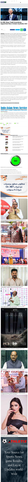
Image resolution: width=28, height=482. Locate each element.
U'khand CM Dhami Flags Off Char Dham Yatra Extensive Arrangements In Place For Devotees (13, 394)
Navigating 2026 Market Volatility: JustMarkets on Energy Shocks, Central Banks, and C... (11, 174)
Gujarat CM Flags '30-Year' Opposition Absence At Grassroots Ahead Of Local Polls (14, 267)
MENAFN (2, 114)
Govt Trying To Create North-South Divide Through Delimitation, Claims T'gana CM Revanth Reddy (12, 288)
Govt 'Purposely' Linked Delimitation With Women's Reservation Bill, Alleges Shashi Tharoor (12, 245)
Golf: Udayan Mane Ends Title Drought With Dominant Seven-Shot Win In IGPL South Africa (12, 308)
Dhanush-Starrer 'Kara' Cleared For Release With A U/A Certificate (12, 350)
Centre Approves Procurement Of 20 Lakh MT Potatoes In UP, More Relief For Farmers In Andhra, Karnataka (14, 222)
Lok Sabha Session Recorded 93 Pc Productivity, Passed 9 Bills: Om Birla (13, 370)
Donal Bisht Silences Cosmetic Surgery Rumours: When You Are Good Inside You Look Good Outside (13, 436)
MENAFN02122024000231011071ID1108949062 (10, 104)
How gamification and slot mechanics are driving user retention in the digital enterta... (11, 173)
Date (2, 30)
